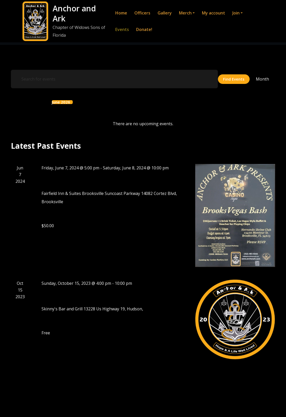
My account (213, 13)
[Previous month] (12, 101)
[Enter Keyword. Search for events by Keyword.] (114, 79)
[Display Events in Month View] (262, 79)
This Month (32, 102)
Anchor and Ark (74, 13)
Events (122, 29)
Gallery (164, 13)
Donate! (144, 29)
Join (237, 13)
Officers (142, 13)
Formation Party (67, 295)
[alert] (143, 124)
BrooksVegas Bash (70, 180)
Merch (186, 13)
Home (121, 13)
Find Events (233, 78)
